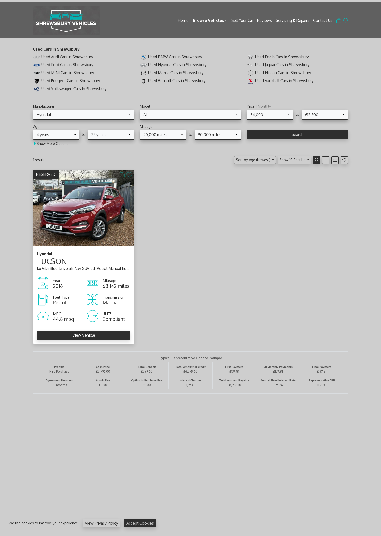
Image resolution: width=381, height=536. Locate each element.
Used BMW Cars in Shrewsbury (175, 56)
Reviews (264, 20)
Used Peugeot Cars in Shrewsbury (70, 80)
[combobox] (83, 114)
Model (145, 106)
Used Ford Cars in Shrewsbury (67, 64)
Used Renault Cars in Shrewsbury (177, 80)
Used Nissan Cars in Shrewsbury (283, 72)
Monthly (264, 106)
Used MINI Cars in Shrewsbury (67, 72)
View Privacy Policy (101, 523)
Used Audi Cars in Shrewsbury (67, 56)
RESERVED (45, 174)
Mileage (146, 126)
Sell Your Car (242, 20)
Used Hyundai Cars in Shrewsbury (177, 64)
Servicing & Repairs (292, 20)
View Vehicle (83, 335)
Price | (259, 106)
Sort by (253, 160)
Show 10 (292, 160)
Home (183, 20)
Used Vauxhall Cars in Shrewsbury (284, 80)
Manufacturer (43, 106)
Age (36, 126)
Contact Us (322, 20)
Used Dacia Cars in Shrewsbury (282, 56)
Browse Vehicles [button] (208, 20)
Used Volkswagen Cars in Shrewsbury (74, 88)
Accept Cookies (140, 523)
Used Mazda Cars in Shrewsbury (176, 72)
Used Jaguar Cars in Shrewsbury (282, 64)
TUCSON (52, 261)
